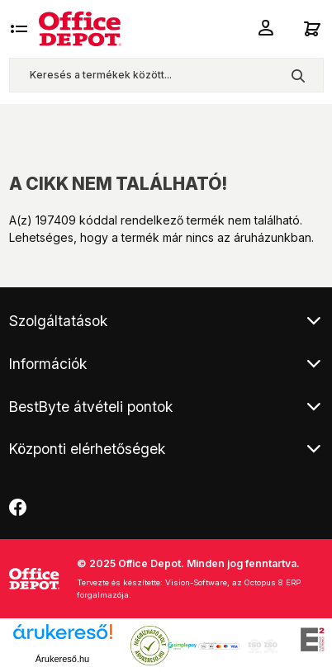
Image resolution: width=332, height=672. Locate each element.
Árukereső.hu (62, 659)
